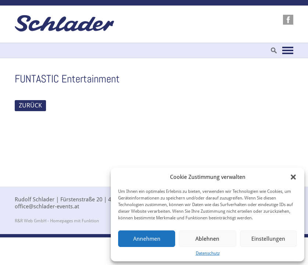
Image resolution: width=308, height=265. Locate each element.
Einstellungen (268, 239)
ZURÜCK (30, 105)
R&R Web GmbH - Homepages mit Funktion (57, 220)
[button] (293, 177)
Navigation (287, 50)
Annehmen (146, 239)
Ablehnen (207, 239)
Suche (274, 50)
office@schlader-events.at (47, 206)
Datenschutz (208, 253)
